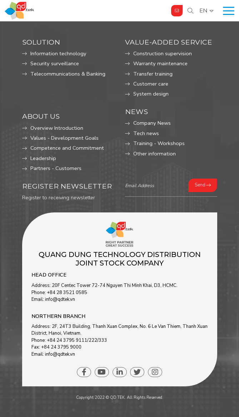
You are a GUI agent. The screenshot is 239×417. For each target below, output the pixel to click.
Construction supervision (162, 53)
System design (151, 93)
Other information (154, 153)
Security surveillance (54, 63)
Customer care (150, 83)
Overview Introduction (56, 128)
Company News (152, 123)
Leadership (43, 158)
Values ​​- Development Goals (64, 137)
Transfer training (153, 73)
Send (200, 185)
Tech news (146, 133)
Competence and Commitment (67, 147)
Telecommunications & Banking (67, 73)
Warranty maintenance (160, 63)
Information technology (58, 53)
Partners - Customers (55, 168)
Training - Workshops (159, 143)
